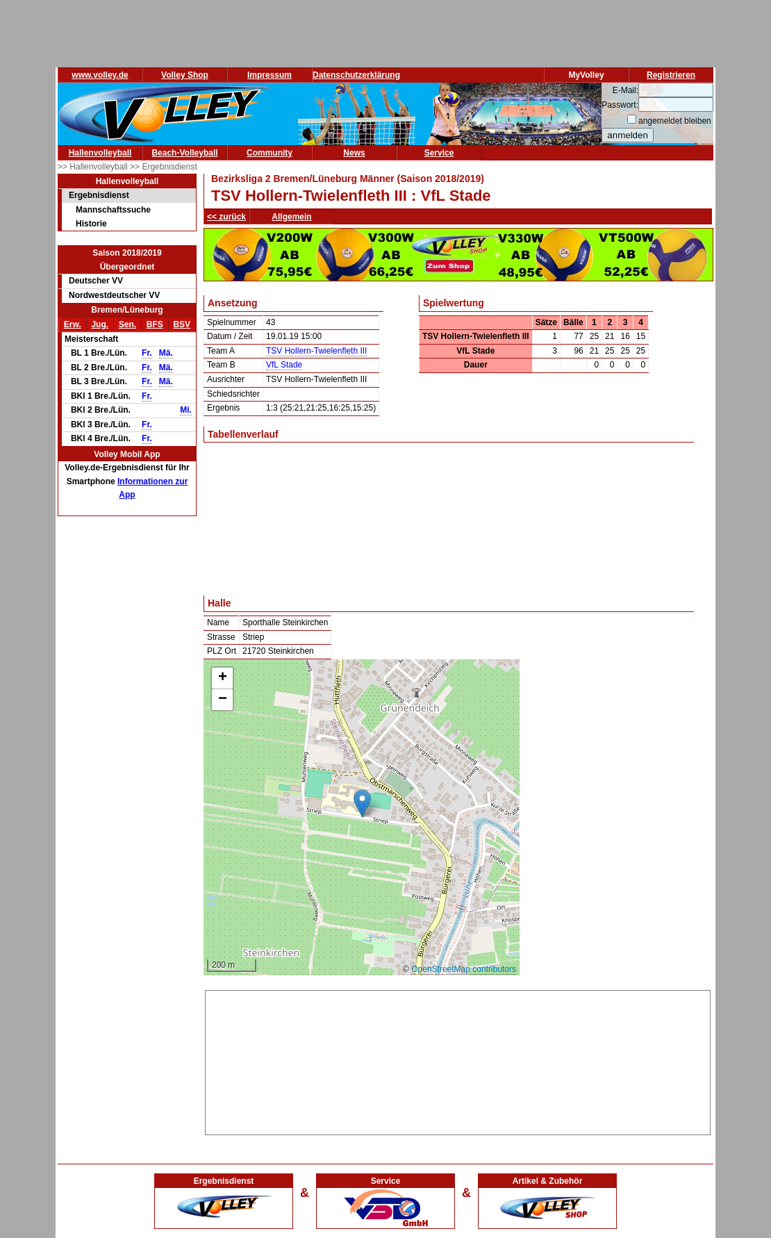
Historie (91, 224)
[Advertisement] (457, 1060)
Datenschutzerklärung (356, 75)
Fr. (147, 353)
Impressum (269, 75)
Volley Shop (184, 75)
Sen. (127, 324)
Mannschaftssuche (113, 210)
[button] (362, 803)
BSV (181, 324)
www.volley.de (100, 75)
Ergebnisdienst (99, 195)
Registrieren (671, 75)
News (354, 153)
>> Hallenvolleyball (94, 167)
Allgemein (291, 217)
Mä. (166, 353)
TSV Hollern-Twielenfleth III (316, 351)
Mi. (186, 410)
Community (269, 153)
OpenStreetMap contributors (463, 969)
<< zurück (226, 217)
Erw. (72, 324)
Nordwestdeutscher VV (114, 295)
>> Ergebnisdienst (163, 167)
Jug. (99, 324)
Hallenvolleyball (100, 153)
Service (439, 153)
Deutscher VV (96, 281)
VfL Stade (284, 365)
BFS (155, 324)
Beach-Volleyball (184, 153)
